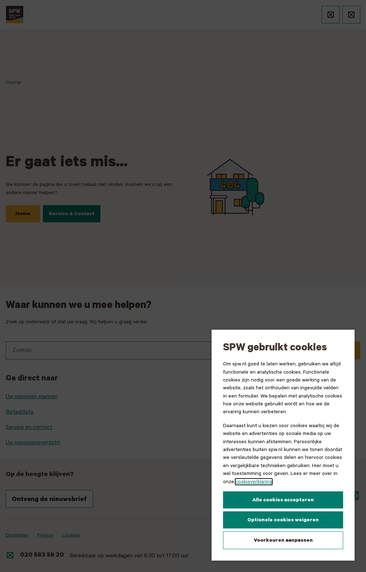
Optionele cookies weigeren (283, 520)
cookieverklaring (254, 482)
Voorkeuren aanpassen (283, 540)
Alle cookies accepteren (283, 500)
